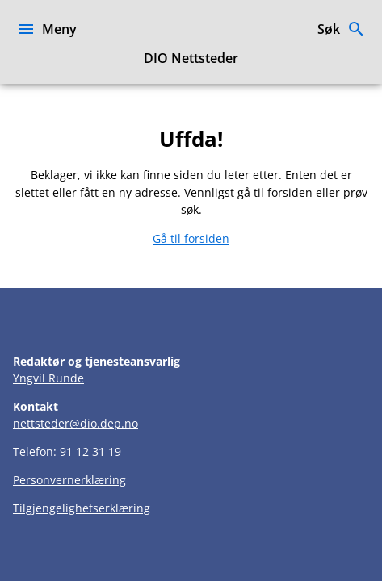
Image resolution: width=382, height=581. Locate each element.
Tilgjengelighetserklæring (81, 508)
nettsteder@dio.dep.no (75, 423)
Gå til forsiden (191, 238)
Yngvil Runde (48, 378)
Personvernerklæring (69, 479)
